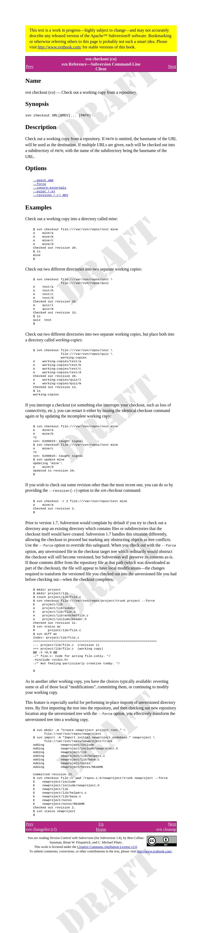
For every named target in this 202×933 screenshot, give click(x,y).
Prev (29, 66)
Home (101, 883)
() (44, 193)
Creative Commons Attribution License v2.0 (107, 901)
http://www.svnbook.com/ (60, 47)
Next (172, 66)
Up (101, 878)
